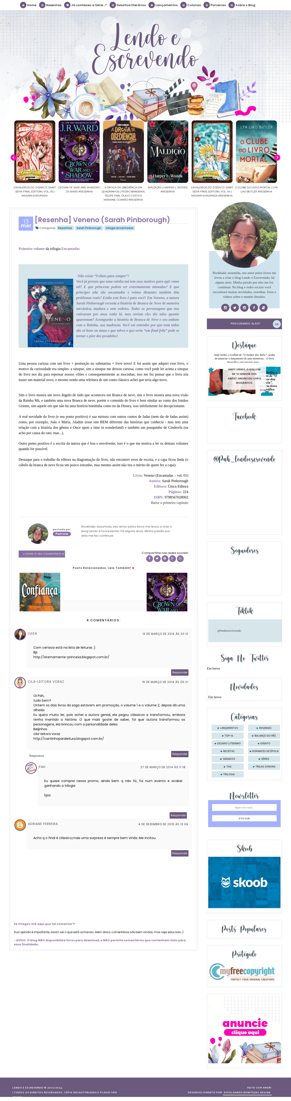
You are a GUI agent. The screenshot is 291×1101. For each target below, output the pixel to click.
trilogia (229, 774)
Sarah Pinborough (89, 228)
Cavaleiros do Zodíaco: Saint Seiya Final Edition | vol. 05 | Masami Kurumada (79, 191)
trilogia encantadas (119, 228)
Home (28, 5)
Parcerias (215, 5)
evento (265, 744)
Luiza (32, 633)
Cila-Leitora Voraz (46, 681)
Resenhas (50, 5)
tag (228, 767)
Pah (42, 767)
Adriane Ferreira (43, 824)
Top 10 (229, 736)
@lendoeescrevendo (229, 630)
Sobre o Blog (242, 5)
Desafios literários (128, 5)
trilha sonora (265, 767)
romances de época (265, 751)
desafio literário (229, 744)
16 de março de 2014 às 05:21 (165, 682)
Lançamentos (163, 5)
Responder (179, 672)
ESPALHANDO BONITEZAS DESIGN (247, 1093)
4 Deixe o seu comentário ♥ (43, 554)
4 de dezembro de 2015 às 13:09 (163, 824)
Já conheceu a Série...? (86, 5)
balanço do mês (265, 736)
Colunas (191, 5)
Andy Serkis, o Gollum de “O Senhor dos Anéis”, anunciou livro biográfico (244, 376)
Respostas (36, 756)
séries (265, 759)
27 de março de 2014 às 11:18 (163, 767)
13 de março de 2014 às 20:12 (165, 634)
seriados (229, 759)
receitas (229, 751)
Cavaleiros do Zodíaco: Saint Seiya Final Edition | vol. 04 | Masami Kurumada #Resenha (256, 191)
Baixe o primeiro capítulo (169, 503)
